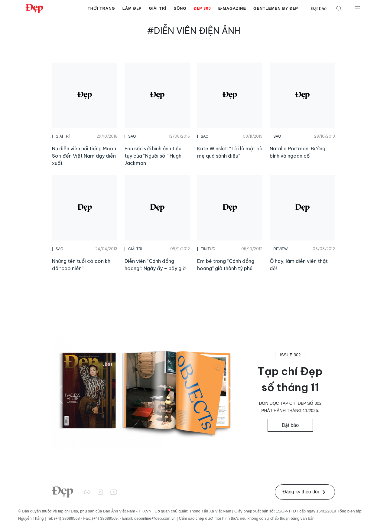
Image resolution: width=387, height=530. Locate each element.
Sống (180, 8)
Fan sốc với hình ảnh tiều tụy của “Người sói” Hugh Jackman (153, 156)
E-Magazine (232, 8)
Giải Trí (158, 8)
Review (280, 249)
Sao (132, 136)
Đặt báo (319, 8)
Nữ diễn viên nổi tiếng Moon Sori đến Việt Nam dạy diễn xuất (84, 156)
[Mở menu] (357, 7)
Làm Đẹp (132, 8)
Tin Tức (208, 249)
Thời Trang (101, 8)
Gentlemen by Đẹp (275, 8)
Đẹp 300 (202, 8)
